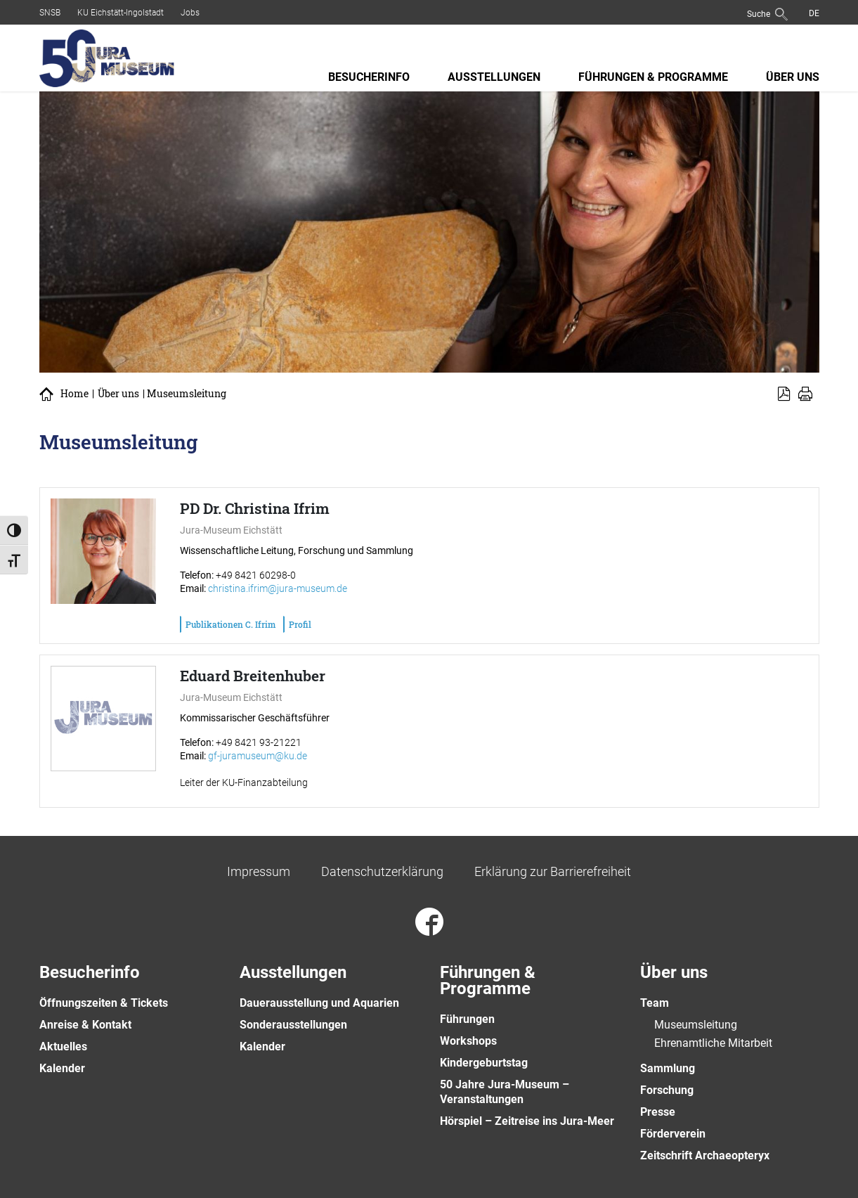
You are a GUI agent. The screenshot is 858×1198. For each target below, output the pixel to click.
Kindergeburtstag (484, 1062)
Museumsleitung (695, 1024)
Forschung (667, 1090)
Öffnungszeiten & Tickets (103, 1003)
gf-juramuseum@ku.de (257, 755)
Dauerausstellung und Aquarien (319, 1003)
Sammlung (667, 1068)
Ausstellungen (494, 77)
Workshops (468, 1041)
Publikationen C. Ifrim (230, 624)
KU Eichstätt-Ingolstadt (120, 13)
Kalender (62, 1068)
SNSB (49, 13)
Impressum (258, 871)
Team (654, 1003)
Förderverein (673, 1133)
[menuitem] (814, 13)
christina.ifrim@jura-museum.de (277, 588)
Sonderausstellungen (293, 1024)
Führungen (467, 1019)
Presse (657, 1112)
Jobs (190, 13)
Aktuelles (63, 1046)
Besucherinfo (369, 77)
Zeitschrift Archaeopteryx (704, 1155)
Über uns (792, 77)
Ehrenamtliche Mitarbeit (713, 1043)
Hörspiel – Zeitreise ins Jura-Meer (527, 1121)
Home (74, 394)
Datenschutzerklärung (382, 871)
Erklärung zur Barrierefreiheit (552, 871)
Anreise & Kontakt (85, 1024)
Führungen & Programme (653, 77)
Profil (300, 624)
